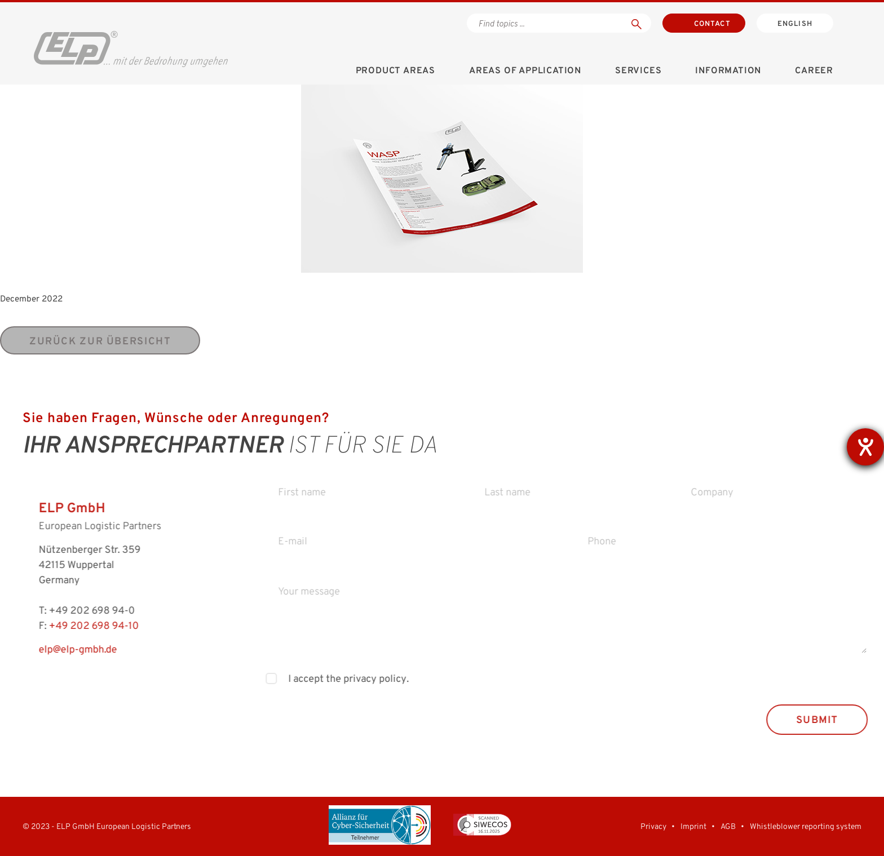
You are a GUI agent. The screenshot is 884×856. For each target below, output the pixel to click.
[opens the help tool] (865, 446)
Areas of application (525, 71)
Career (814, 71)
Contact (712, 24)
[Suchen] (636, 23)
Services (638, 71)
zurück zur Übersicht (100, 341)
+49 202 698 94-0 (76, 611)
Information (728, 71)
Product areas (395, 71)
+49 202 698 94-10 (78, 626)
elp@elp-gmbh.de (62, 650)
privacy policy (389, 679)
